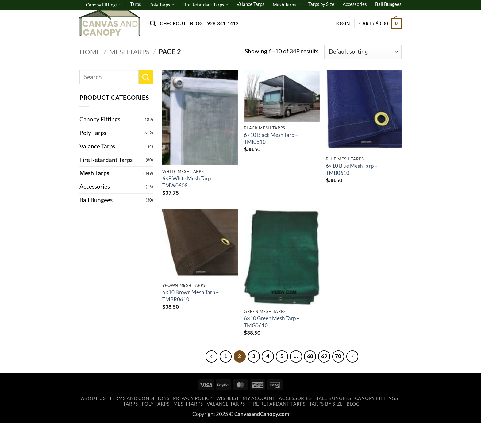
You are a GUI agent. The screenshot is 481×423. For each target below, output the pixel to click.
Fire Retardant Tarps (205, 4)
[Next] (354, 356)
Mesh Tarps (286, 4)
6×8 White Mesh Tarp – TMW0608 (188, 181)
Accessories (355, 4)
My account (259, 398)
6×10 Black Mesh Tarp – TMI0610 (271, 138)
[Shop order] (363, 52)
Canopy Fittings (104, 4)
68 (311, 356)
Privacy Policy (192, 398)
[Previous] (210, 356)
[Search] (153, 23)
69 (325, 356)
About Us (93, 398)
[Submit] (146, 77)
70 (340, 356)
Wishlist (227, 398)
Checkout (173, 23)
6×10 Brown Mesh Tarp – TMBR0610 (190, 295)
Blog (196, 23)
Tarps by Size (321, 4)
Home (89, 52)
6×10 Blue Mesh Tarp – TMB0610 (351, 169)
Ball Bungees (388, 4)
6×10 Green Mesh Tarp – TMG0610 (271, 321)
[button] (342, 23)
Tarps (135, 4)
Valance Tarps (250, 4)
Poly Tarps (161, 4)
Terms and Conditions (139, 398)
